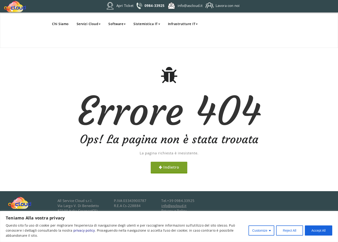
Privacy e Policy (174, 210)
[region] (169, 226)
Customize (259, 230)
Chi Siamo (60, 24)
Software (117, 24)
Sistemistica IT (146, 24)
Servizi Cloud (89, 24)
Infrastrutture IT (183, 24)
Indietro (171, 167)
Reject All (289, 230)
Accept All (319, 230)
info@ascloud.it (173, 205)
